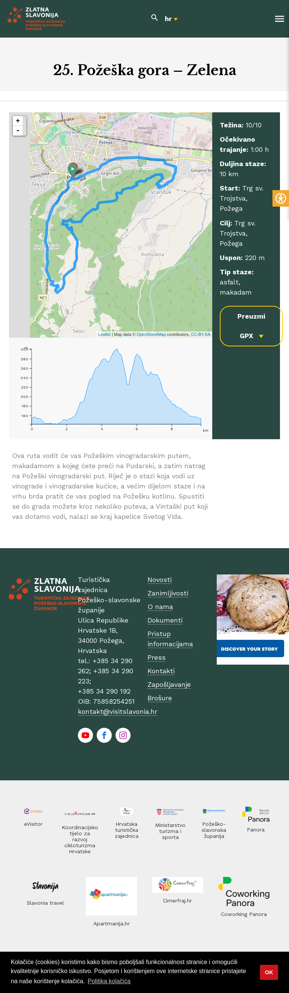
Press (157, 657)
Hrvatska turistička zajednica (126, 830)
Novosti (160, 579)
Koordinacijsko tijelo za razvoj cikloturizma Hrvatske (80, 839)
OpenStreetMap (151, 334)
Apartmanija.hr (111, 923)
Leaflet (104, 334)
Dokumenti (165, 620)
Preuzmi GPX (251, 326)
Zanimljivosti (168, 593)
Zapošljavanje (169, 684)
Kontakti (161, 671)
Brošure (160, 698)
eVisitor (33, 824)
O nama (160, 607)
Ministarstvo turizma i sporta (170, 831)
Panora (256, 830)
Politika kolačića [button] (109, 981)
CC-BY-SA (200, 334)
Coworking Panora (244, 914)
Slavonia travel (45, 903)
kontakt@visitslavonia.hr (117, 711)
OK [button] (269, 972)
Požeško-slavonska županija (214, 830)
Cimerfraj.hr (177, 901)
